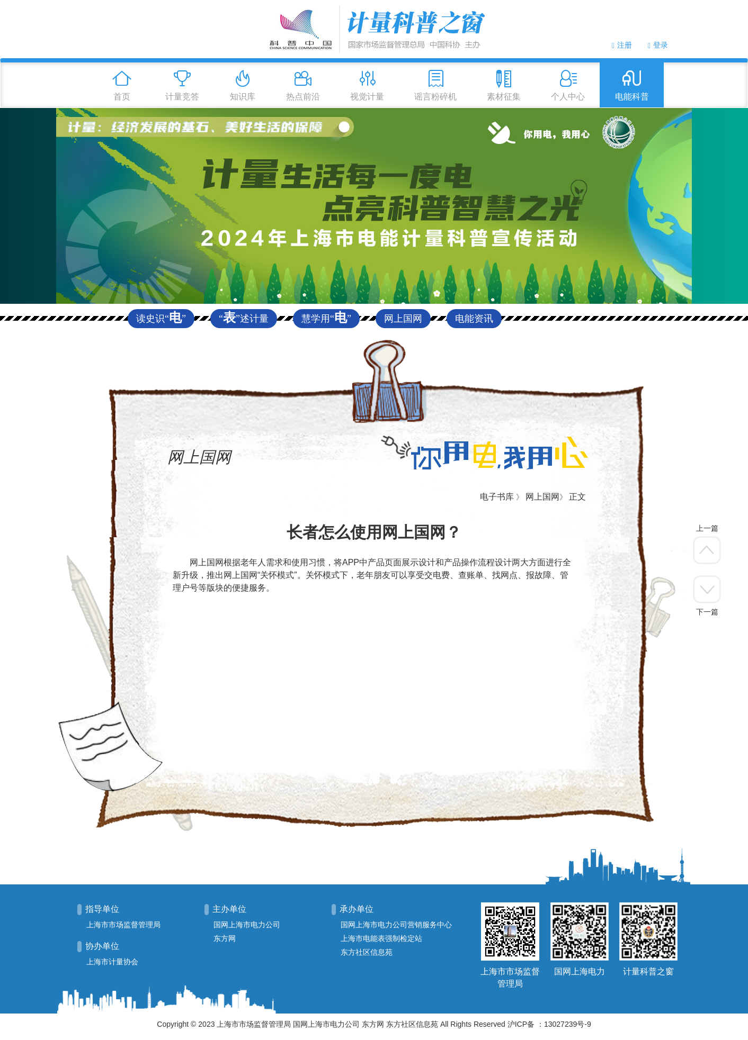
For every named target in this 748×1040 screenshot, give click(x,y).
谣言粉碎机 (435, 96)
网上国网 (403, 318)
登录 (658, 45)
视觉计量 (367, 96)
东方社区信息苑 (367, 952)
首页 (121, 96)
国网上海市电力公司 (246, 925)
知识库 (242, 96)
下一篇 (707, 612)
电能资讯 (474, 318)
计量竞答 (182, 96)
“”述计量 (244, 318)
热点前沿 (303, 96)
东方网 (224, 939)
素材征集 (504, 96)
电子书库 (497, 496)
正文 (577, 496)
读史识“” (161, 318)
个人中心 (568, 96)
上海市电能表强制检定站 (381, 939)
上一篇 (707, 528)
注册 (622, 45)
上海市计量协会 (112, 962)
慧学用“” (326, 318)
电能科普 (632, 96)
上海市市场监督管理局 (123, 925)
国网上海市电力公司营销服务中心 (396, 925)
